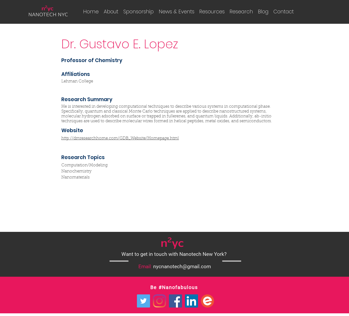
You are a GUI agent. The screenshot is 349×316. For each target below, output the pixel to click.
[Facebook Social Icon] (175, 301)
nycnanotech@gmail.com (182, 266)
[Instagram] (159, 301)
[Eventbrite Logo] (207, 301)
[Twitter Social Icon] (143, 301)
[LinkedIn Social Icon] (191, 301)
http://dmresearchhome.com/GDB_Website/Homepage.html (120, 138)
